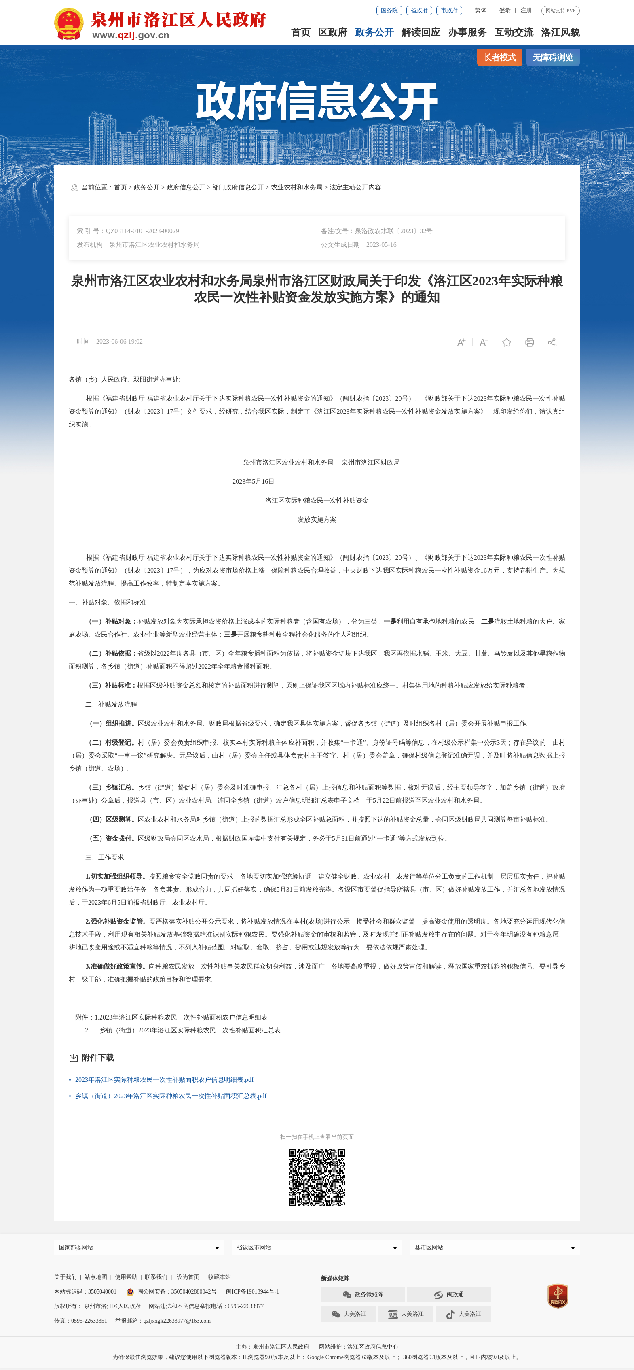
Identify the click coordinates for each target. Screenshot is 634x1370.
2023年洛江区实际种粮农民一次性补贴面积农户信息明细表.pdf (164, 1079)
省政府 (419, 10)
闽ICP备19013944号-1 (252, 1294)
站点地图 (96, 1280)
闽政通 (449, 1297)
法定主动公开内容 (355, 187)
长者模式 (500, 57)
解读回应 (421, 32)
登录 (505, 10)
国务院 (389, 10)
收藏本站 (219, 1280)
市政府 (449, 10)
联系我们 (156, 1280)
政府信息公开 (186, 187)
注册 (526, 10)
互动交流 (514, 32)
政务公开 (374, 32)
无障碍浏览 (553, 57)
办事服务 (467, 32)
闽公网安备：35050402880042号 (171, 1294)
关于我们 (65, 1280)
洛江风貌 (560, 32)
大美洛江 (348, 1317)
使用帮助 (126, 1280)
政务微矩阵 (362, 1297)
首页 (301, 32)
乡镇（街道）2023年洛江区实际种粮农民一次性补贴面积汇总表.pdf (170, 1095)
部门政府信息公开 (238, 187)
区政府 (332, 32)
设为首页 (188, 1280)
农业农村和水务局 (297, 187)
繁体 (480, 10)
